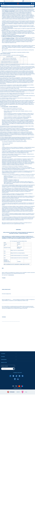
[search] (17, 6)
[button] (31, 6)
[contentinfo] (17, 385)
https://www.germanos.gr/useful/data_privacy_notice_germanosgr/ (12, 201)
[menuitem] (1, 3)
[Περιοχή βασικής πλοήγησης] (17, 3)
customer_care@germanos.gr (6, 189)
